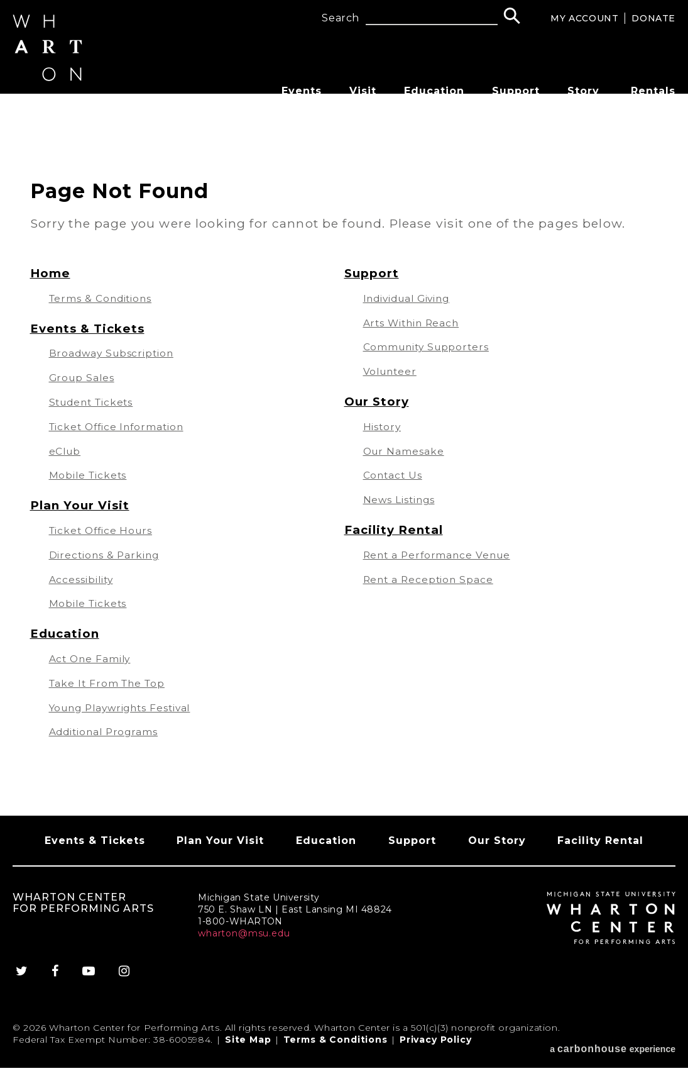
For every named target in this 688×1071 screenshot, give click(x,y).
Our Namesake (405, 451)
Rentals (653, 91)
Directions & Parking (106, 555)
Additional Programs (106, 732)
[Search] (512, 17)
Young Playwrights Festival (124, 708)
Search (340, 18)
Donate (653, 18)
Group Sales (83, 378)
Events (301, 91)
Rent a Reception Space (430, 579)
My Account (584, 18)
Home (50, 272)
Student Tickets (94, 402)
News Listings (400, 500)
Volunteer (391, 371)
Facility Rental (394, 529)
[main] (344, 463)
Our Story (377, 401)
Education (434, 91)
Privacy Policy (436, 1051)
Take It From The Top (109, 683)
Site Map (248, 1051)
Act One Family (91, 659)
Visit (362, 91)
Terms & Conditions (102, 298)
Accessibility (82, 579)
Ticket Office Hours (103, 530)
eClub (66, 451)
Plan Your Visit (80, 505)
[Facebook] (54, 983)
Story (583, 91)
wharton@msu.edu (244, 945)
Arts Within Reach (413, 323)
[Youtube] (89, 983)
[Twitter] (25, 983)
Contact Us (394, 475)
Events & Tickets (89, 328)
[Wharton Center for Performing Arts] (54, 92)
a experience (612, 1051)
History (383, 427)
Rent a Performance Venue (439, 555)
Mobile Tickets (89, 475)
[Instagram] (127, 983)
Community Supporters (428, 347)
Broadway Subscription (113, 353)
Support (516, 91)
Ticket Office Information (119, 427)
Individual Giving (410, 298)
